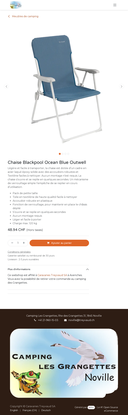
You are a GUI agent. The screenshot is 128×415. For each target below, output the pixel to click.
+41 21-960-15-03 (48, 320)
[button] (6, 86)
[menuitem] (14, 410)
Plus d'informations (19, 269)
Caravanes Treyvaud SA (52, 275)
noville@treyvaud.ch (81, 320)
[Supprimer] (11, 243)
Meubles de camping (23, 16)
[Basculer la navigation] (115, 5)
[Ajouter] (24, 243)
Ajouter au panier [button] (59, 243)
